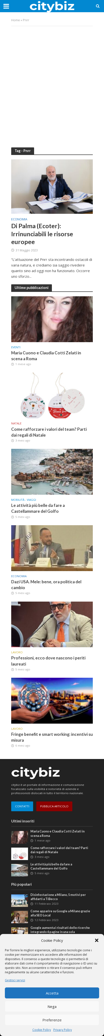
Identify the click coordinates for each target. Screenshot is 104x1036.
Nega (52, 1006)
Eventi (15, 347)
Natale (16, 423)
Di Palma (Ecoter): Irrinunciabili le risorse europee (42, 233)
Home (15, 20)
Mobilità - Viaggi (23, 500)
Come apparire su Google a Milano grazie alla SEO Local (60, 913)
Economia (19, 219)
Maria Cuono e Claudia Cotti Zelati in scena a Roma (46, 355)
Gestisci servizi (15, 980)
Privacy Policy (62, 1030)
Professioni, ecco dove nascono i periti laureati (48, 660)
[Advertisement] (52, 83)
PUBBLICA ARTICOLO (54, 806)
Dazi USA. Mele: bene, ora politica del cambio (46, 584)
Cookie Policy (41, 1030)
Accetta (52, 993)
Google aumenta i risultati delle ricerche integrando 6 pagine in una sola (60, 930)
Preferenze (52, 1019)
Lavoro (17, 652)
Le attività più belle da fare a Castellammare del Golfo (38, 508)
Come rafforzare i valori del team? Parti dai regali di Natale (49, 432)
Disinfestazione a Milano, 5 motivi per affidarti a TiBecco (58, 897)
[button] (96, 940)
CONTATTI (22, 806)
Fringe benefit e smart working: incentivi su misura (52, 737)
